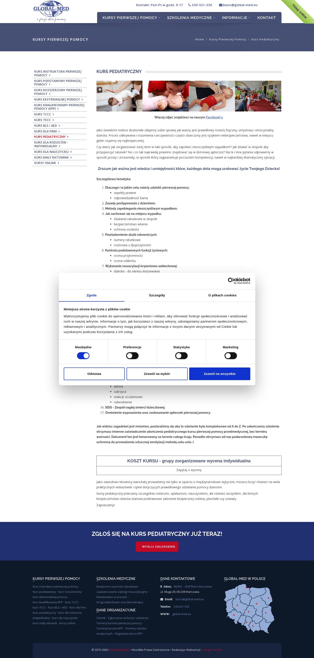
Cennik (100, 618)
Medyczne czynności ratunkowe (117, 586)
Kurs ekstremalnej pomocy (50, 597)
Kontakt (266, 17)
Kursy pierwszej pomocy (132, 17)
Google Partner (212, 650)
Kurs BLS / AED (57, 607)
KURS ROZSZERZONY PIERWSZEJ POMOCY (58, 92)
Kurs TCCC (71, 602)
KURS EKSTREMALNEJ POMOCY (57, 99)
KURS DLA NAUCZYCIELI (51, 152)
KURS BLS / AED (45, 125)
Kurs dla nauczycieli (64, 618)
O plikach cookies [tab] (222, 295)
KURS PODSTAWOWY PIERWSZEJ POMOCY (58, 83)
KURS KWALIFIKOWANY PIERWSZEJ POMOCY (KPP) (59, 107)
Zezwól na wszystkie (220, 374)
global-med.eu (181, 614)
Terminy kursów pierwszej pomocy (119, 623)
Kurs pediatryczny (265, 39)
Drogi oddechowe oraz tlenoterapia (119, 602)
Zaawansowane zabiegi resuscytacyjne (121, 592)
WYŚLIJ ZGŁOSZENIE (158, 546)
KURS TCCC (42, 114)
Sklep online (299, 11)
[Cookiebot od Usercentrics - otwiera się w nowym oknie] (231, 280)
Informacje (236, 17)
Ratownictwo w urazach (111, 597)
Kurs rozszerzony (69, 592)
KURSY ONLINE (45, 163)
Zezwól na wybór (157, 374)
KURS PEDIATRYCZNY (49, 137)
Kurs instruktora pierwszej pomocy (55, 586)
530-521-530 (199, 5)
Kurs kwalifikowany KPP (48, 602)
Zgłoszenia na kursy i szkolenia (128, 618)
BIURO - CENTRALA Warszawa (193, 586)
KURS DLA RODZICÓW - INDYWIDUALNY (51, 144)
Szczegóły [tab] (157, 295)
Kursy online (67, 623)
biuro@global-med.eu (238, 5)
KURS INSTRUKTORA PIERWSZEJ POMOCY (57, 73)
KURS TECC (42, 120)
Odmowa (94, 374)
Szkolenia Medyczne (191, 17)
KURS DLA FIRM (45, 131)
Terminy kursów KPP (109, 628)
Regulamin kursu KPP (128, 634)
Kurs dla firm (78, 607)
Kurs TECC (39, 607)
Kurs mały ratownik (45, 623)
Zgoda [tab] (92, 295)
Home (199, 39)
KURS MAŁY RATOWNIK (51, 157)
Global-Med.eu (119, 650)
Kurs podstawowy (44, 592)
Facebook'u (214, 117)
